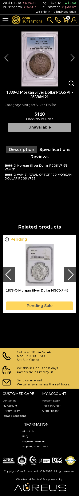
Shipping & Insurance (35, 446)
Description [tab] (21, 149)
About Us (28, 431)
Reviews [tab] (39, 156)
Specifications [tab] (55, 149)
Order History (50, 410)
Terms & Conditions (14, 415)
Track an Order (51, 405)
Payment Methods (33, 441)
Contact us (9, 400)
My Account (10, 405)
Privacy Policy (11, 410)
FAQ (25, 436)
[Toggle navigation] (5, 20)
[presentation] (9, 274)
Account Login (51, 400)
